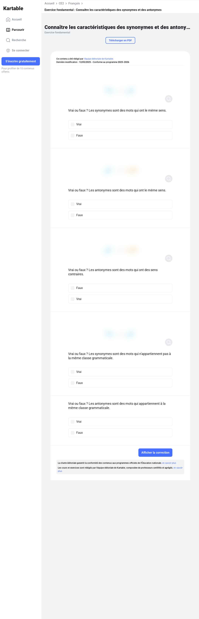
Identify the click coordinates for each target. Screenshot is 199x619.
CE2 (61, 3)
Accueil (14, 19)
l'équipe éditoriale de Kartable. (99, 59)
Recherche (16, 40)
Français (74, 3)
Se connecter (17, 50)
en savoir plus (169, 463)
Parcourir (15, 30)
